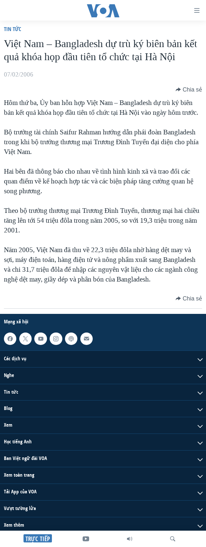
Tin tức (12, 29)
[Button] (189, 89)
